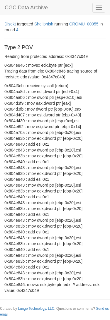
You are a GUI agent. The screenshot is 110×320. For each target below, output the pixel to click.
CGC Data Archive (26, 8)
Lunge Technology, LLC (36, 309)
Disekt (10, 24)
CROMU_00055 (84, 24)
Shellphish (43, 24)
